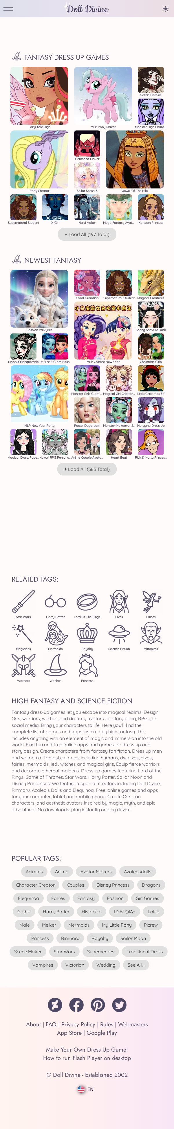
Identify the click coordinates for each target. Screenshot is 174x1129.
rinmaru (70, 938)
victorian (74, 965)
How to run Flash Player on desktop (87, 1058)
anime (61, 871)
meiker (49, 925)
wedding (106, 965)
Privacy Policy (78, 1024)
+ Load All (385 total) (87, 469)
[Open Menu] (8, 9)
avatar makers (96, 871)
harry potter (56, 911)
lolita (154, 911)
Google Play (102, 1033)
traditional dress (145, 951)
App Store (69, 1033)
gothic (24, 911)
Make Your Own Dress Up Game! (87, 1049)
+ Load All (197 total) (87, 234)
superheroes (100, 951)
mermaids (79, 925)
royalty (99, 938)
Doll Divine (87, 9)
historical (92, 911)
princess (40, 938)
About (33, 1024)
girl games (147, 898)
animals (34, 871)
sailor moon (133, 938)
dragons (151, 885)
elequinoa (28, 898)
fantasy (86, 898)
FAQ (51, 1024)
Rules (106, 1024)
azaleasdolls (137, 871)
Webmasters (133, 1024)
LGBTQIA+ (124, 911)
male (24, 925)
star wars (64, 951)
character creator (35, 885)
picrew (151, 925)
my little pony (117, 925)
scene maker (28, 951)
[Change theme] (165, 8)
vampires (42, 965)
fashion (115, 898)
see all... (136, 965)
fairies (58, 898)
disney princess (113, 885)
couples (75, 885)
